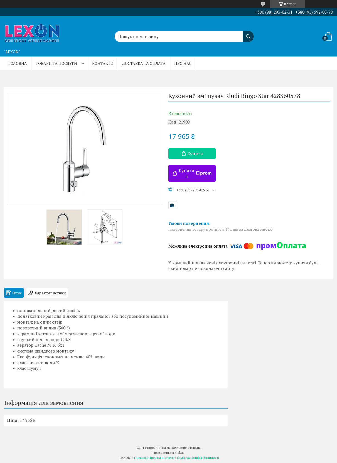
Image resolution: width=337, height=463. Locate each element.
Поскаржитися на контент (154, 457)
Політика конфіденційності (198, 457)
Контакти (103, 63)
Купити (195, 154)
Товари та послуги (56, 63)
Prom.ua (194, 447)
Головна (17, 63)
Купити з (195, 173)
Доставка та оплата (144, 63)
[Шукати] (248, 33)
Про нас (182, 63)
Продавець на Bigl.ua (169, 452)
